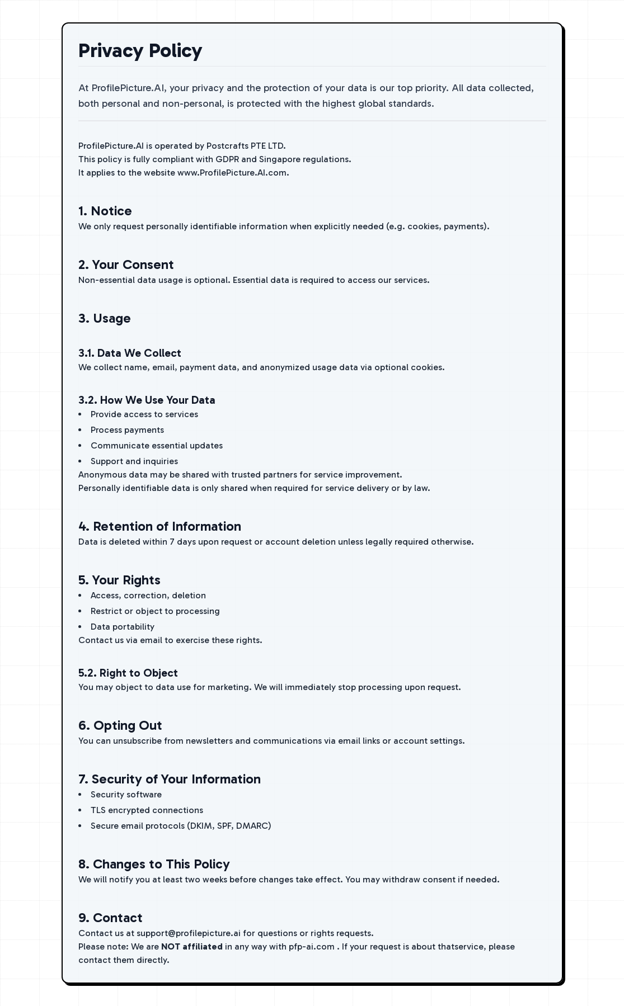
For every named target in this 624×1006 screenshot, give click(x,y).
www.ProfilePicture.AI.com (232, 172)
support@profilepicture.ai (189, 933)
